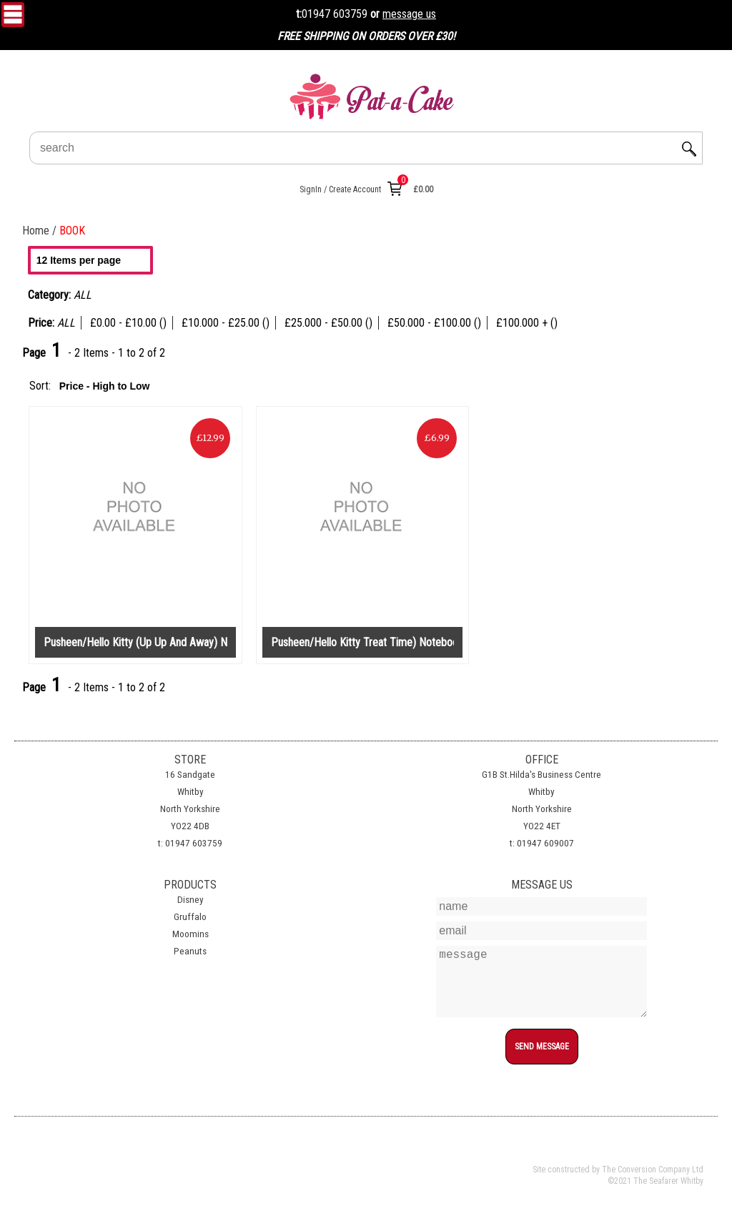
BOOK (72, 230)
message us (409, 14)
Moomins (190, 934)
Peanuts (190, 951)
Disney (190, 899)
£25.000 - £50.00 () (328, 323)
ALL (66, 323)
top (541, 1072)
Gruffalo (190, 916)
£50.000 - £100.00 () (434, 323)
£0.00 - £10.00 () (128, 323)
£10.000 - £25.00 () (225, 323)
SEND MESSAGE (542, 1047)
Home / (40, 230)
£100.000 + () (527, 323)
